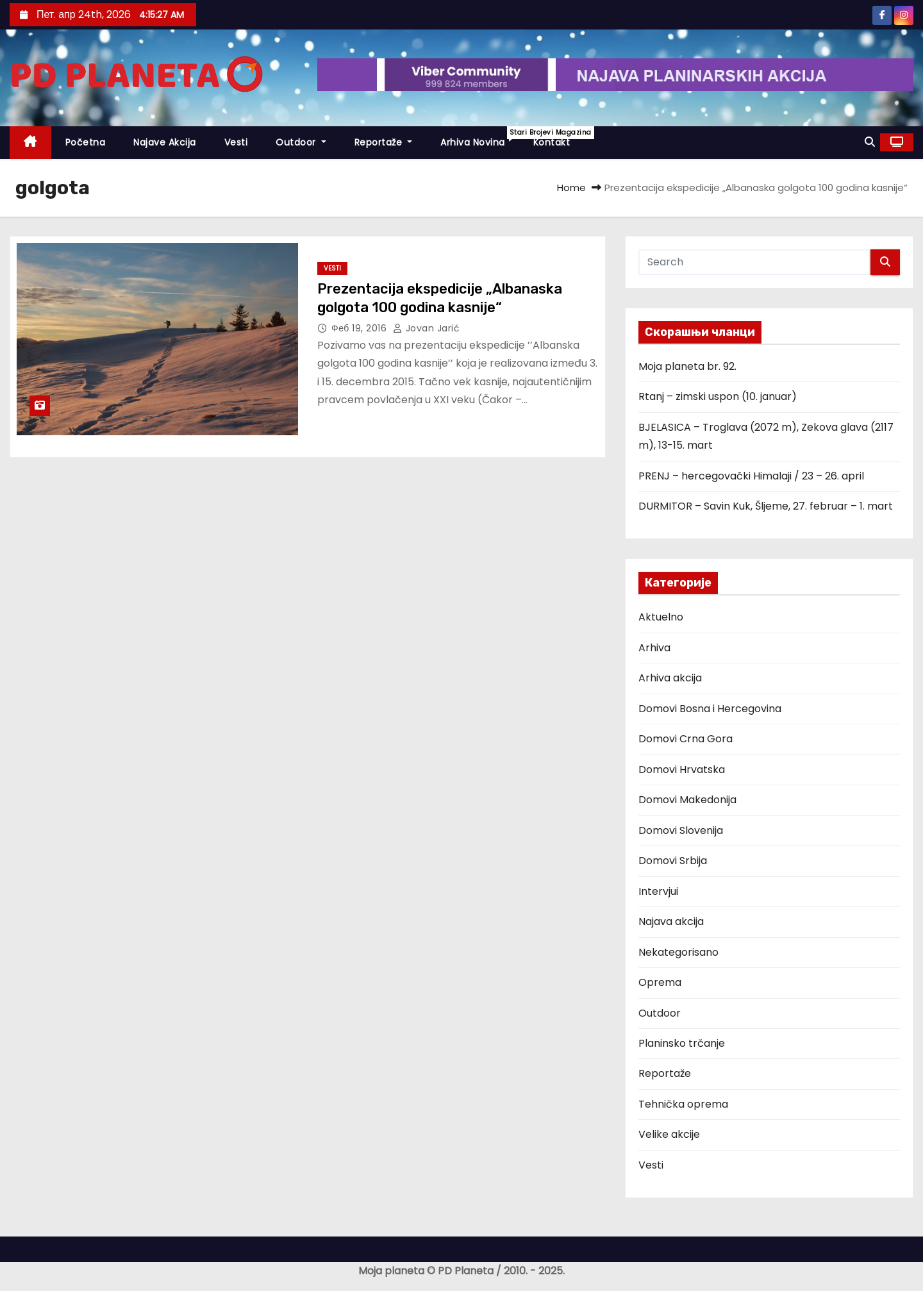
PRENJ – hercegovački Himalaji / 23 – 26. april (751, 476)
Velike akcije (669, 1134)
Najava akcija (671, 921)
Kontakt (551, 142)
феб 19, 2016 (360, 328)
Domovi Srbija (672, 860)
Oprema (659, 982)
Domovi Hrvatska (681, 769)
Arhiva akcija (670, 677)
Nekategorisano (678, 952)
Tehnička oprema (683, 1104)
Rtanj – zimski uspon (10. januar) (717, 396)
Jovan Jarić (426, 328)
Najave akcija (164, 142)
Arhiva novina (479, 137)
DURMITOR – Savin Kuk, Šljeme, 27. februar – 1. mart (765, 506)
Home (571, 187)
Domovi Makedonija (687, 799)
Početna (85, 142)
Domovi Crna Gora (685, 738)
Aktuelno (660, 617)
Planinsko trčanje (681, 1043)
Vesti (236, 142)
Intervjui (658, 891)
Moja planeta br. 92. (687, 366)
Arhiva (654, 647)
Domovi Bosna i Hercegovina (709, 708)
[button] (870, 142)
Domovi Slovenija (680, 830)
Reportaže (383, 142)
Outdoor (301, 142)
